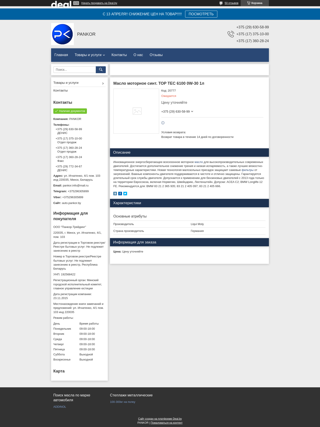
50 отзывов (231, 3)
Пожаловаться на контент (166, 422)
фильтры (248, 170)
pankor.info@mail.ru (76, 185)
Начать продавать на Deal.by (99, 3)
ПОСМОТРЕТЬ (201, 14)
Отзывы (156, 55)
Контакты (119, 55)
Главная (61, 55)
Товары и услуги (88, 55)
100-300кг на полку (122, 401)
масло (199, 162)
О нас (138, 55)
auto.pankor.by (71, 203)
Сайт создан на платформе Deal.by (160, 418)
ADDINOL (59, 406)
